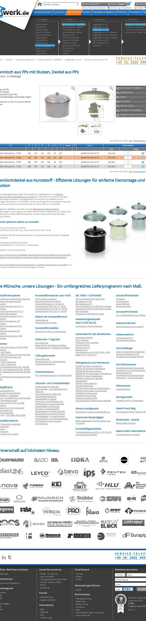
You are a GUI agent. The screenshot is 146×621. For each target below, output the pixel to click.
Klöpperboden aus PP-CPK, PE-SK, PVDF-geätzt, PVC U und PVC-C (93, 353)
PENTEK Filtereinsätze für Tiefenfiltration (93, 388)
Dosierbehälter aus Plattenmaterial (50, 414)
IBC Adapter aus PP (84, 304)
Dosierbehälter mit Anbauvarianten (50, 411)
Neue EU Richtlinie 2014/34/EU (48, 301)
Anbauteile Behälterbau (26, 59)
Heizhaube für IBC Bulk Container (90, 313)
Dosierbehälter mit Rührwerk (47, 406)
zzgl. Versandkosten (137, 140)
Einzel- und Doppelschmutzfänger (130, 351)
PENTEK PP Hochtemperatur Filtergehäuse (93, 373)
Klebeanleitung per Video (46, 322)
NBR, (13, 415)
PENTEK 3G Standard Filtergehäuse (90, 368)
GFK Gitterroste (41, 343)
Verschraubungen (123, 306)
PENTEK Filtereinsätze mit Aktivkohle (91, 391)
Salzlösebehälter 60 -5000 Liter (48, 394)
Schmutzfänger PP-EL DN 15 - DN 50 (50, 306)
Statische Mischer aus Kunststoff (130, 326)
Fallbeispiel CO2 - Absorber (87, 342)
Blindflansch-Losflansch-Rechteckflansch (93, 412)
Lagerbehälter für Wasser (45, 399)
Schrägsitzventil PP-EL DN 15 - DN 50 (50, 311)
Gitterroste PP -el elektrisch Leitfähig (50, 345)
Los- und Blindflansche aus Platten (131, 315)
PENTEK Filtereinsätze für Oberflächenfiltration (86, 384)
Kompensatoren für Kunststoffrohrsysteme (125, 339)
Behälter (9, 59)
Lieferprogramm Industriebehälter (49, 404)
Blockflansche (81, 350)
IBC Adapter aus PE (84, 301)
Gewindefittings (123, 304)
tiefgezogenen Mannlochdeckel (46, 209)
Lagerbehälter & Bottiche (45, 396)
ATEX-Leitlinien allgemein (46, 299)
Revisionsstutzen (83, 347)
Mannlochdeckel (83, 345)
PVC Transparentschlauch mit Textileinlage (53, 375)
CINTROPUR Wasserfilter (86, 395)
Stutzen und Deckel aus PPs (96, 59)
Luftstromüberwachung (45, 364)
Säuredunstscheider (84, 337)
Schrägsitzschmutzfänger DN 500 (130, 356)
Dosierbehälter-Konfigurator (47, 386)
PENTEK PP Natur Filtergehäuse (89, 376)
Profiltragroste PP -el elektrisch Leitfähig (52, 347)
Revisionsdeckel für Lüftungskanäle (50, 361)
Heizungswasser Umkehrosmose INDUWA (93, 400)
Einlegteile (120, 299)
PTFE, (8, 415)
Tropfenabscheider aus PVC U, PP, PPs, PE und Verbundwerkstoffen (93, 433)
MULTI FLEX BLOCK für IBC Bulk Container (93, 306)
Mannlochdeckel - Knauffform (50, 59)
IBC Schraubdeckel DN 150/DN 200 (90, 299)
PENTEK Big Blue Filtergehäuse (89, 371)
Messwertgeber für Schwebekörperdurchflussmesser (130, 374)
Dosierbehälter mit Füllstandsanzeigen (51, 418)
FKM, (17, 415)
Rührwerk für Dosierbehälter (47, 409)
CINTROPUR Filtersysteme (87, 393)
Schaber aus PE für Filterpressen (129, 400)
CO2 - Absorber (82, 340)
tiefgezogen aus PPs (73, 59)
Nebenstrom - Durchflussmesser (129, 378)
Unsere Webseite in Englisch (128, 434)
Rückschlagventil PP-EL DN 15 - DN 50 (51, 309)
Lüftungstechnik (42, 359)
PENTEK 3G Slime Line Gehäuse (89, 366)
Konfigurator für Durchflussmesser (130, 370)
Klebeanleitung (41, 320)
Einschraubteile (122, 301)
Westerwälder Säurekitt (126, 423)
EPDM (22, 415)
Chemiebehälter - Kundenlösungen (50, 416)
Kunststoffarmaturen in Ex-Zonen (49, 304)
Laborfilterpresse (123, 389)
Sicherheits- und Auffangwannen (49, 401)
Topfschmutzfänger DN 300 (127, 354)
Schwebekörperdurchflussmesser (130, 368)
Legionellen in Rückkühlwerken (89, 326)
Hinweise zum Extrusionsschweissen (50, 331)
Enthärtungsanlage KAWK (86, 398)
